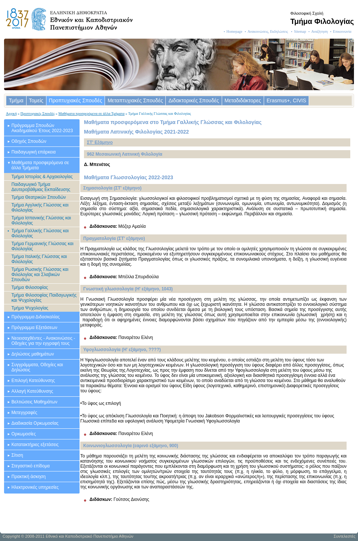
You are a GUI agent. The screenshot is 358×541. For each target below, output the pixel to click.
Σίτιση (17, 455)
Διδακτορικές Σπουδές (193, 100)
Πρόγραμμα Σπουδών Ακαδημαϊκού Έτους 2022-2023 (42, 128)
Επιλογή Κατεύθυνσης (33, 380)
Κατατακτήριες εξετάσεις (35, 444)
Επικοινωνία (342, 31)
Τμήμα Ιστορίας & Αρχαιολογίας (42, 176)
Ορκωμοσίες (23, 433)
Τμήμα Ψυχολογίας (29, 308)
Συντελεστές (344, 536)
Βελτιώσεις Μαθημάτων (34, 401)
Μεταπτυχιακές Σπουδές (135, 100)
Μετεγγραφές (24, 412)
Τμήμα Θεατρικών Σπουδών (38, 197)
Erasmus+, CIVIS (286, 100)
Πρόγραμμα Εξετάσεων (34, 327)
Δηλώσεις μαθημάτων (32, 354)
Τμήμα (16, 100)
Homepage (234, 31)
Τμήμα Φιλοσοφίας (29, 287)
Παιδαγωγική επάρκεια (33, 152)
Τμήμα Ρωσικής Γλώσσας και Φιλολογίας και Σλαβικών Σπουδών (40, 274)
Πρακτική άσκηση (28, 476)
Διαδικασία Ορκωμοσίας (35, 423)
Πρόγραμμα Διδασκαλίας (35, 316)
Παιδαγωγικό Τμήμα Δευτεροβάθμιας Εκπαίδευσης (40, 187)
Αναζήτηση (319, 31)
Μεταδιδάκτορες (243, 100)
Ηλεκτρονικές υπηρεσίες (35, 487)
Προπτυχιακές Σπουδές (75, 100)
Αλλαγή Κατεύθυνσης (32, 391)
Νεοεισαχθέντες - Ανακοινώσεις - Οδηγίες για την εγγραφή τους (43, 341)
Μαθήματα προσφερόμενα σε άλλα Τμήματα (92, 114)
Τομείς (36, 100)
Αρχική (11, 114)
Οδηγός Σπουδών (28, 141)
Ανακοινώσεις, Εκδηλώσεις (268, 31)
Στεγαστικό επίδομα (30, 465)
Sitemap (300, 31)
